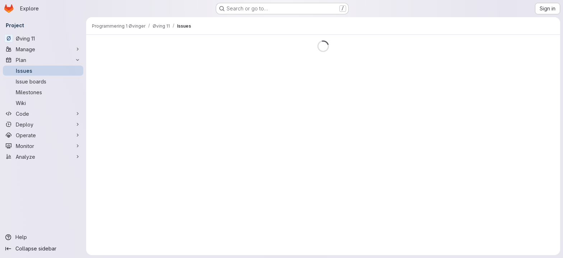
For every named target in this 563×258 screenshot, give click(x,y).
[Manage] (43, 49)
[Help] (43, 237)
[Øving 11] (43, 38)
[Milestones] (43, 92)
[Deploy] (43, 124)
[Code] (43, 114)
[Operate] (43, 135)
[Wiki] (43, 103)
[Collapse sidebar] (43, 249)
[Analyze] (43, 157)
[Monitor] (43, 146)
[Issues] (43, 71)
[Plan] (43, 60)
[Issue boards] (43, 81)
